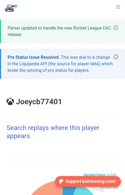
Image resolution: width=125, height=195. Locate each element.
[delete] (115, 27)
